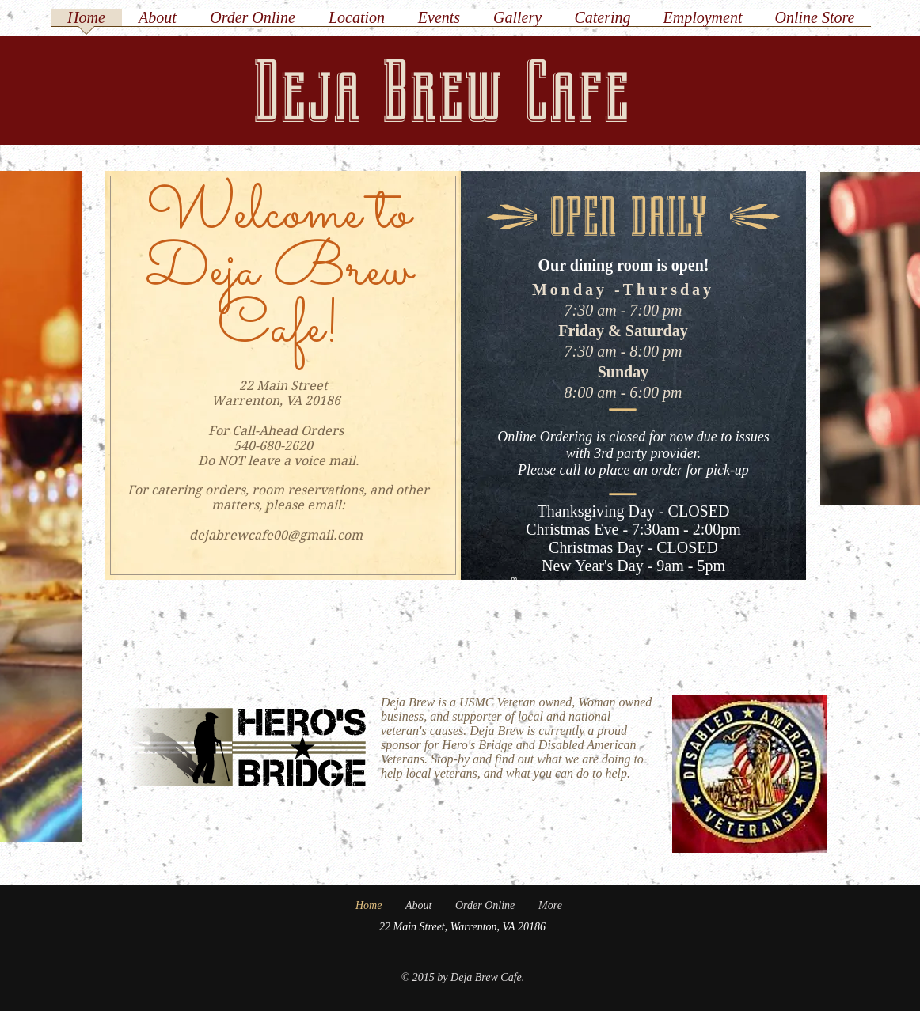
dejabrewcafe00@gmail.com (276, 535)
